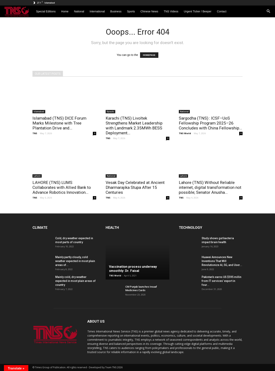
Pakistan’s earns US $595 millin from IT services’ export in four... (221, 280)
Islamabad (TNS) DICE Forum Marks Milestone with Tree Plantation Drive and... (59, 123)
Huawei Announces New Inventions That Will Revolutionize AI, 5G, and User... (222, 261)
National (184, 111)
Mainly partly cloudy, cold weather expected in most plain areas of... (75, 261)
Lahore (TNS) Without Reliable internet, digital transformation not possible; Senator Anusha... (210, 187)
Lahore (37, 175)
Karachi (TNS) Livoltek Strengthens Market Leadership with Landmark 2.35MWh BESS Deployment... (134, 125)
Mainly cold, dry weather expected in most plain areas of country (75, 280)
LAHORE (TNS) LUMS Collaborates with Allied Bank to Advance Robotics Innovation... (61, 187)
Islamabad (39, 111)
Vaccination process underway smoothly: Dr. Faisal (133, 269)
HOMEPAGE (149, 55)
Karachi (110, 111)
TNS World (185, 133)
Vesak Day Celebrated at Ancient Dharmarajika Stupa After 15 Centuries (135, 187)
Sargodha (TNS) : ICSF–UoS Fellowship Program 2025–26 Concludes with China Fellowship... (210, 123)
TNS (34, 133)
